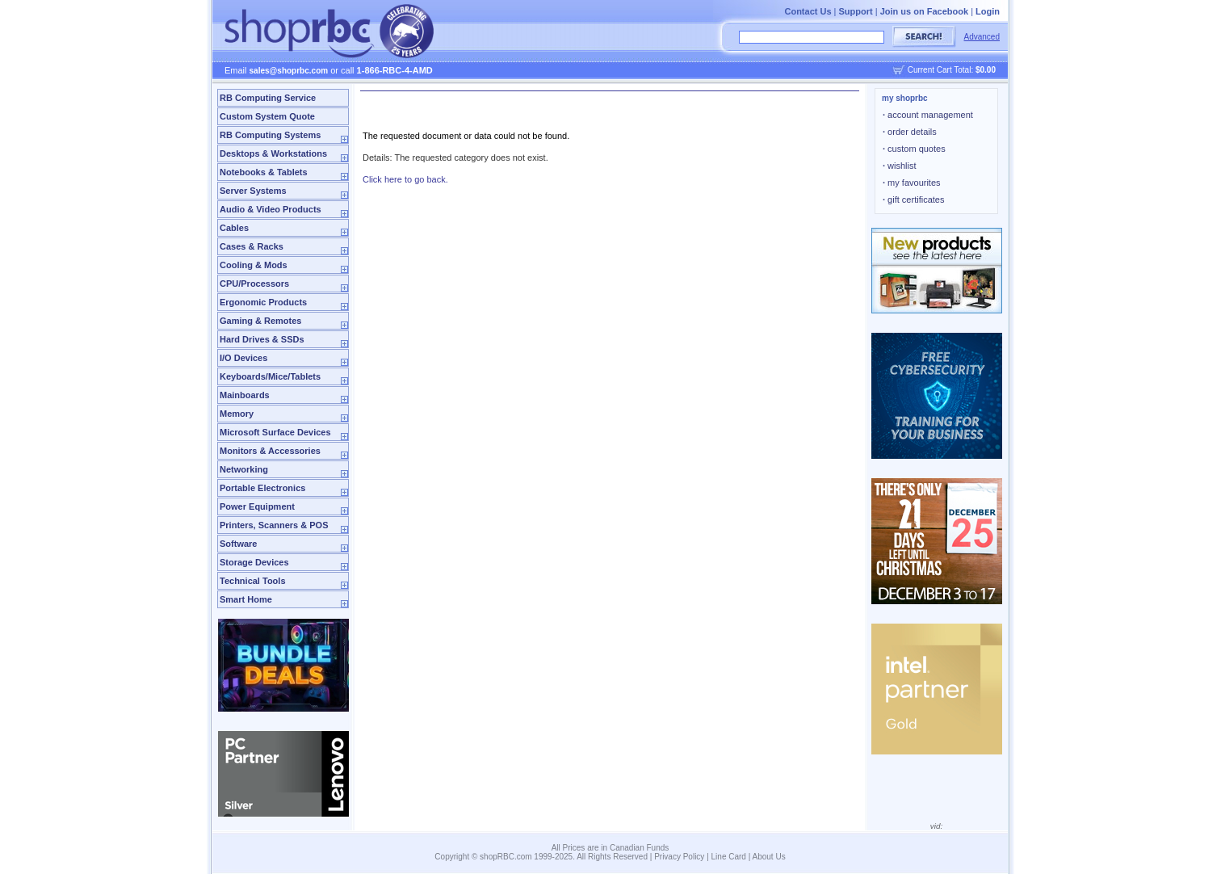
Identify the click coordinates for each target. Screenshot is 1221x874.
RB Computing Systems (270, 135)
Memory (237, 413)
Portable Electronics (262, 488)
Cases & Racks (251, 246)
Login (988, 11)
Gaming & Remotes (260, 321)
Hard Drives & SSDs (262, 339)
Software (238, 543)
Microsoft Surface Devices (275, 432)
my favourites (912, 182)
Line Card (728, 856)
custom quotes (914, 148)
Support (856, 11)
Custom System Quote (267, 116)
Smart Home (246, 599)
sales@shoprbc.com (289, 70)
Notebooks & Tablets (264, 172)
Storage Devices (254, 562)
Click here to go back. (405, 179)
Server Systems (253, 190)
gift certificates (913, 199)
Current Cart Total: (952, 69)
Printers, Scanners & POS (274, 525)
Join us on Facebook (924, 11)
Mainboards (245, 395)
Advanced (982, 36)
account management (928, 115)
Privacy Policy (679, 856)
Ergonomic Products (263, 302)
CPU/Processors (254, 283)
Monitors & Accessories (270, 451)
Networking (244, 469)
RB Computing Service (268, 98)
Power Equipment (257, 506)
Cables (234, 228)
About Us (769, 856)
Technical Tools (253, 581)
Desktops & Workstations (273, 153)
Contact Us (807, 11)
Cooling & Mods (253, 265)
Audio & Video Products (270, 209)
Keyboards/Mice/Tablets (270, 376)
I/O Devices (243, 358)
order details (910, 132)
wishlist (900, 165)
